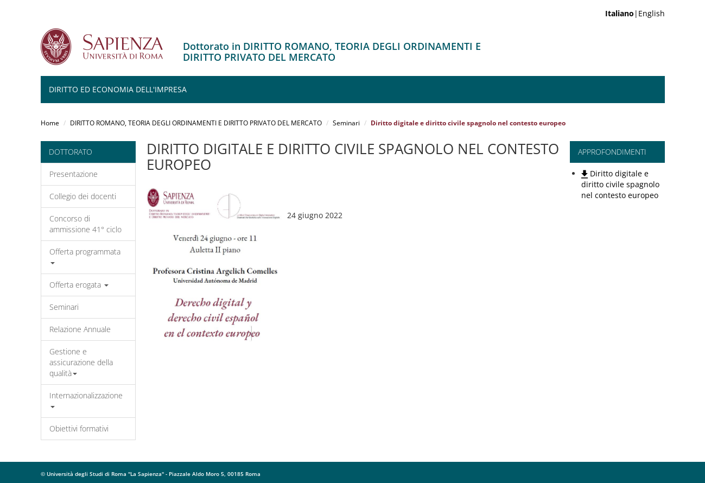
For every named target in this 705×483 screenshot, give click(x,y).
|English (635, 13)
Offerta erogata (79, 284)
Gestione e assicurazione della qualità (81, 362)
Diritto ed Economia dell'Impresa (118, 89)
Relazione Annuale (80, 329)
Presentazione (73, 174)
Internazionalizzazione (86, 399)
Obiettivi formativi (79, 428)
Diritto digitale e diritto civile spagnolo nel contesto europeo (620, 184)
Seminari (346, 123)
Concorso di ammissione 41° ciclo (85, 223)
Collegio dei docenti (82, 196)
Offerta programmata (84, 255)
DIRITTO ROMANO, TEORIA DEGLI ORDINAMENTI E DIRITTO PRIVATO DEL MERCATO (196, 123)
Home (50, 123)
